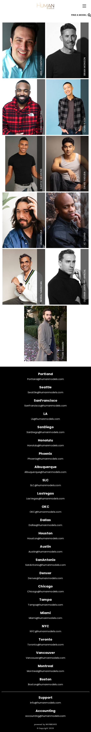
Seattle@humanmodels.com (45, 392)
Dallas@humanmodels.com (45, 525)
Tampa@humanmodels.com (45, 604)
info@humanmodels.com (45, 702)
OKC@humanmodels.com (45, 511)
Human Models (45, 5)
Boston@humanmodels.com (45, 684)
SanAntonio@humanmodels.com (45, 565)
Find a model (78, 15)
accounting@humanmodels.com (45, 716)
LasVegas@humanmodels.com (45, 498)
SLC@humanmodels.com (45, 485)
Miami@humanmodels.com (45, 618)
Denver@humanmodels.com (45, 578)
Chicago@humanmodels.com (45, 591)
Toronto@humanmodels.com (45, 644)
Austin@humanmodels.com (45, 551)
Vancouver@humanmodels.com (45, 657)
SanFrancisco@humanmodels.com (45, 405)
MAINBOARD (51, 724)
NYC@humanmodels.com (45, 631)
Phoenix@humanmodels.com (45, 458)
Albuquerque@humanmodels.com (45, 472)
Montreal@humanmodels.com (45, 671)
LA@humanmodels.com (45, 419)
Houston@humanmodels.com (45, 538)
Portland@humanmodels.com (45, 379)
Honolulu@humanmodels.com (45, 445)
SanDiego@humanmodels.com (46, 432)
